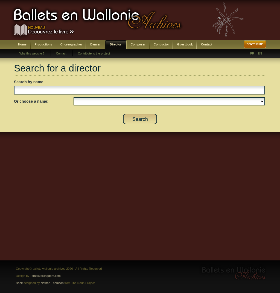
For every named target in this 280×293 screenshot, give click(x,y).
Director (115, 44)
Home (22, 44)
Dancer (95, 44)
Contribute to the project (94, 53)
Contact (206, 44)
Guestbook (185, 44)
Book (19, 283)
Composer (138, 44)
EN (260, 53)
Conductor (161, 44)
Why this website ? (32, 53)
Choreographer (71, 44)
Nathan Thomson (52, 283)
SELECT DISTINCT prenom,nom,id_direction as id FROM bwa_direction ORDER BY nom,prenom (169, 101)
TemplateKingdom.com (45, 275)
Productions (43, 44)
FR (252, 53)
